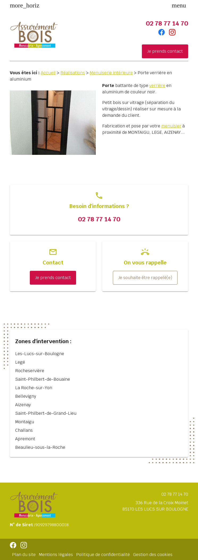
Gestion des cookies (152, 554)
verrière (157, 85)
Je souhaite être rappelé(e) (145, 277)
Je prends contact (165, 51)
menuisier (171, 126)
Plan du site (24, 554)
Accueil (48, 73)
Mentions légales (56, 554)
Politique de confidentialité (103, 554)
